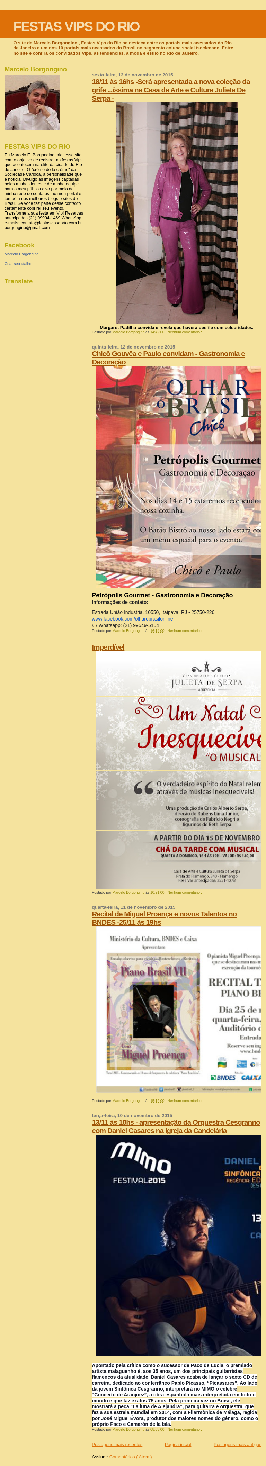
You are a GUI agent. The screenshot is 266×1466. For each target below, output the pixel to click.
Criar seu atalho (18, 264)
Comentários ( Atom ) (130, 1456)
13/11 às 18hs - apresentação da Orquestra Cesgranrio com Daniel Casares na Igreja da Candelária (176, 1126)
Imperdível (108, 647)
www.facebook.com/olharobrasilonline (132, 619)
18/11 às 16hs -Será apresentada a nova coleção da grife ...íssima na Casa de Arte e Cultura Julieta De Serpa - (171, 90)
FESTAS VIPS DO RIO (76, 26)
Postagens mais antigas (237, 1444)
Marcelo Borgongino (21, 254)
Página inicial (178, 1444)
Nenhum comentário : (185, 332)
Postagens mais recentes (117, 1444)
